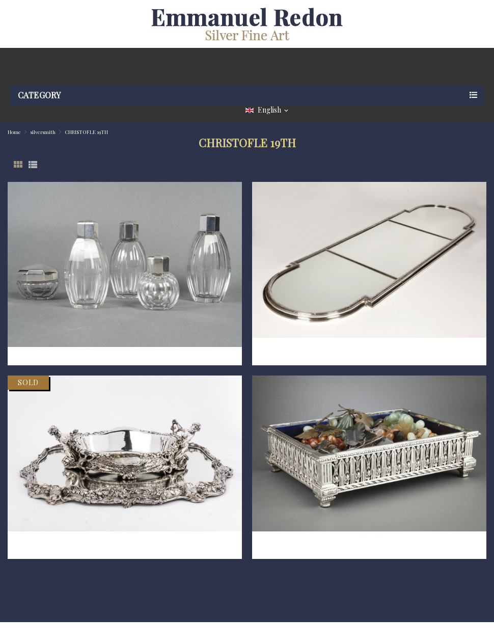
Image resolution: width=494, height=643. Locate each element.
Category (39, 95)
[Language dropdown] (267, 110)
